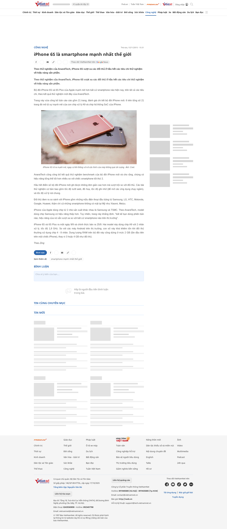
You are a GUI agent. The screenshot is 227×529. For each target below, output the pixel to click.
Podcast (125, 4)
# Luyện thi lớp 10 (80, 4)
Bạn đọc (199, 12)
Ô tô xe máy (91, 445)
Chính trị (27, 12)
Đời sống (128, 12)
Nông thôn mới (153, 439)
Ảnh (179, 439)
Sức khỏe (139, 12)
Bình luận (40, 252)
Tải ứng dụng (170, 492)
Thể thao (100, 12)
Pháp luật (162, 12)
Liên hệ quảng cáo (121, 480)
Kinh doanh (47, 12)
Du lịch (190, 12)
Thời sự (36, 12)
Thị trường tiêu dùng (126, 463)
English (149, 457)
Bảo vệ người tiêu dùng (127, 457)
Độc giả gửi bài (186, 492)
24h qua (181, 463)
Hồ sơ (149, 468)
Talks (148, 463)
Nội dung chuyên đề (156, 451)
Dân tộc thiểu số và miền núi (160, 445)
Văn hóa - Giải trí (114, 12)
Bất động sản (179, 12)
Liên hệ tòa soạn (62, 493)
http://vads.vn (125, 499)
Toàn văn (120, 445)
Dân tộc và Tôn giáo (65, 12)
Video (180, 445)
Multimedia (182, 451)
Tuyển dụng (178, 497)
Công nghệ (150, 12)
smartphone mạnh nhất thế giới (66, 259)
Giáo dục (80, 12)
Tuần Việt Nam (137, 4)
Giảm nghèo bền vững (127, 468)
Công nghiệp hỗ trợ (125, 451)
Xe (170, 12)
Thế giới (90, 12)
